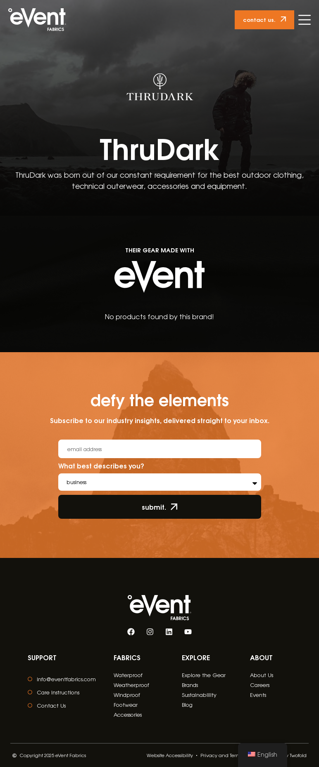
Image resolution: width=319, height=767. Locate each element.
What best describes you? (101, 466)
